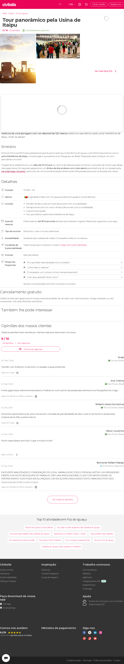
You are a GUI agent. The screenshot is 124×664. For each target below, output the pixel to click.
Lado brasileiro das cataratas (101, 534)
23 (10, 30)
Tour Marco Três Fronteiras (50, 540)
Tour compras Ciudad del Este (77, 540)
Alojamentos (89, 585)
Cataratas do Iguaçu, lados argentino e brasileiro (61, 547)
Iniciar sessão (98, 4)
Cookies (117, 660)
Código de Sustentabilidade (73, 245)
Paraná (11, 13)
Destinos (45, 570)
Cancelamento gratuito (37, 30)
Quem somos (6, 570)
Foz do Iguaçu (22, 13)
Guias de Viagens (49, 577)
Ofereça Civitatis (8, 581)
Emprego (87, 589)
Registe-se (115, 4)
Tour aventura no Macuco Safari (22, 540)
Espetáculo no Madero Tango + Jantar (70, 534)
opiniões (16, 30)
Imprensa (5, 573)
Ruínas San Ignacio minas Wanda (39, 527)
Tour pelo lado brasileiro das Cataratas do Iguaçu (30, 534)
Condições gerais (74, 660)
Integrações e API (91, 581)
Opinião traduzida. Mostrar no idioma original (19, 482)
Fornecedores (89, 570)
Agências (87, 577)
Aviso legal (87, 660)
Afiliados (87, 573)
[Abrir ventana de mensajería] (6, 658)
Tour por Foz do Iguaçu (104, 540)
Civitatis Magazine (50, 573)
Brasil (4, 13)
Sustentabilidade (8, 577)
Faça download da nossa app (17, 597)
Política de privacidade (102, 660)
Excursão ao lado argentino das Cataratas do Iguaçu (78, 527)
